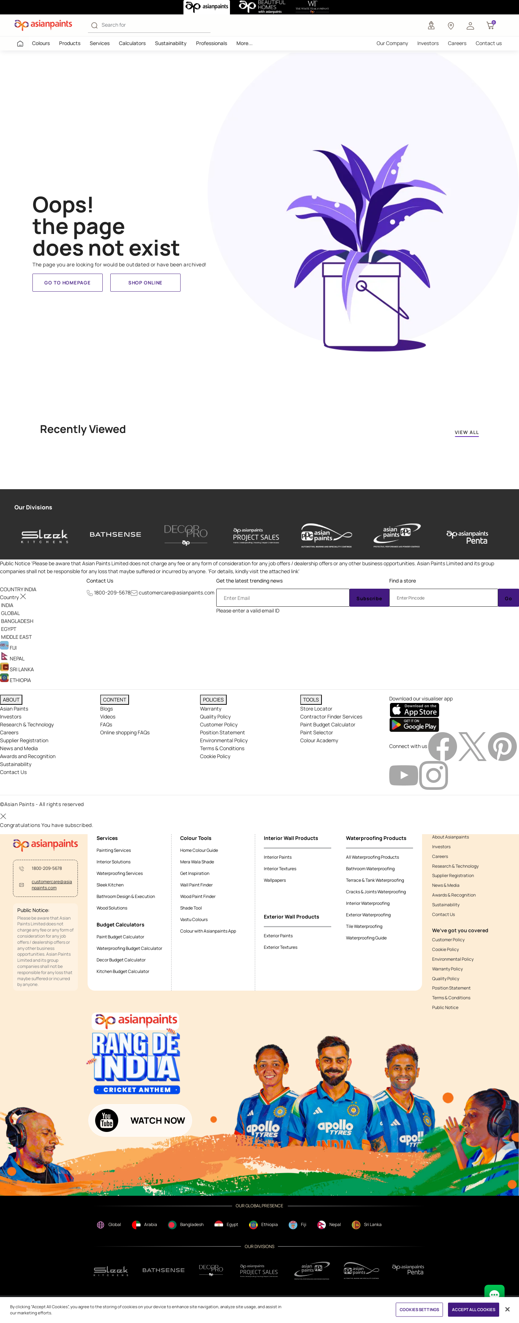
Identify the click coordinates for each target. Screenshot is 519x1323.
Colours (41, 43)
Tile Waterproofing (364, 926)
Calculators (132, 43)
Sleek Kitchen (110, 885)
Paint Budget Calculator (327, 724)
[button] (470, 25)
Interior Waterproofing (368, 903)
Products (69, 43)
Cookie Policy (215, 756)
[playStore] (414, 724)
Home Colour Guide (199, 850)
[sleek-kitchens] (45, 536)
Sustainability (171, 43)
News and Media (19, 748)
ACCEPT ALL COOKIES (473, 1309)
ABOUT (11, 699)
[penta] (467, 536)
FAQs (106, 724)
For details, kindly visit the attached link (253, 571)
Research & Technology (27, 724)
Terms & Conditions (222, 748)
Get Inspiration (194, 873)
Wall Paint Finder (196, 885)
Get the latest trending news (249, 580)
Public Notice (445, 1007)
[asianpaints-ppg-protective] (397, 536)
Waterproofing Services (120, 873)
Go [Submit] (508, 598)
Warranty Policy (447, 969)
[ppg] (312, 1271)
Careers (457, 43)
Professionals (211, 43)
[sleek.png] (111, 1270)
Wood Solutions (112, 908)
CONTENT (114, 699)
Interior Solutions (113, 862)
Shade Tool (191, 908)
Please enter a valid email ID (247, 610)
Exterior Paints (278, 936)
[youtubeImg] (404, 774)
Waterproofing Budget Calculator (129, 948)
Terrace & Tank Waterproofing (375, 880)
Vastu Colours (194, 919)
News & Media (446, 885)
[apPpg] (361, 1270)
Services (100, 43)
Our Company (392, 43)
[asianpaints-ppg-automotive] (326, 536)
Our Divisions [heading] (33, 507)
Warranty (210, 708)
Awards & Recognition (454, 895)
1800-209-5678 (112, 592)
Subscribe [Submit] (369, 598)
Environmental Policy (224, 740)
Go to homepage (67, 282)
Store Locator (316, 708)
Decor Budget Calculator (121, 960)
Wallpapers (275, 880)
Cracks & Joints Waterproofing (376, 892)
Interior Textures (280, 869)
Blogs (106, 708)
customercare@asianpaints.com (176, 592)
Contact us (489, 43)
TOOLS (311, 699)
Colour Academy (319, 740)
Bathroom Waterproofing (370, 869)
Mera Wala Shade (197, 862)
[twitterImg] (473, 746)
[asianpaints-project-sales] (256, 536)
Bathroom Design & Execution (126, 896)
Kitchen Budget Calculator (123, 971)
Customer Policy (219, 724)
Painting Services (114, 850)
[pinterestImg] (502, 746)
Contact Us (99, 580)
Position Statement (222, 732)
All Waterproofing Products (372, 857)
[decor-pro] (186, 536)
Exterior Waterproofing (368, 915)
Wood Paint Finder (198, 896)
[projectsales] (259, 1270)
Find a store (402, 580)
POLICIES (213, 699)
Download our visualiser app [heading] (421, 698)
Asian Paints (14, 708)
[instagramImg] (433, 774)
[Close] (507, 1309)
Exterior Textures (280, 947)
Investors (428, 43)
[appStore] (414, 709)
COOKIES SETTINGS (419, 1309)
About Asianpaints (450, 837)
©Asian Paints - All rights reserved (42, 804)
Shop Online (145, 282)
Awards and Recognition (28, 756)
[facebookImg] (443, 746)
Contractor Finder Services (331, 716)
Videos (107, 716)
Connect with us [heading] (408, 746)
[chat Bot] (494, 1295)
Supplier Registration (24, 740)
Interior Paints (278, 857)
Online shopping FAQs (125, 732)
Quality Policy (215, 716)
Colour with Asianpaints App (208, 931)
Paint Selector (316, 732)
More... (244, 43)
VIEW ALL (467, 432)
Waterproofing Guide (366, 938)
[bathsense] (115, 536)
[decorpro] (211, 1270)
